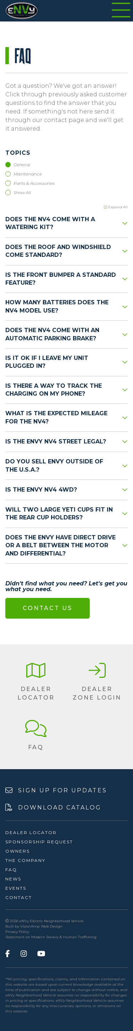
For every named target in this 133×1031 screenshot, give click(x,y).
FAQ (11, 869)
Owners (17, 851)
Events (15, 888)
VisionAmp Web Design (41, 926)
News (13, 879)
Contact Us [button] (47, 608)
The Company (25, 860)
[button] (36, 682)
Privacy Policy (17, 931)
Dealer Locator (31, 832)
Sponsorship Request (39, 841)
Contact (18, 897)
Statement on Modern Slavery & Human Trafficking (50, 937)
